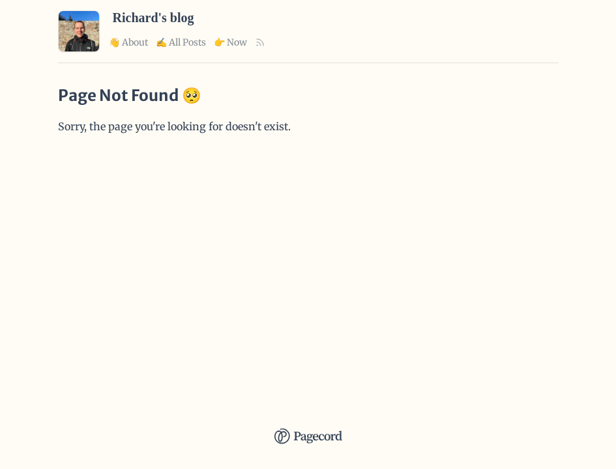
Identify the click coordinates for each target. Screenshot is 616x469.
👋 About (128, 42)
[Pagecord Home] (308, 427)
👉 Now (230, 42)
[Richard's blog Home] (79, 48)
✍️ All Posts (181, 42)
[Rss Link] (260, 42)
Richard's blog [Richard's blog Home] (153, 17)
